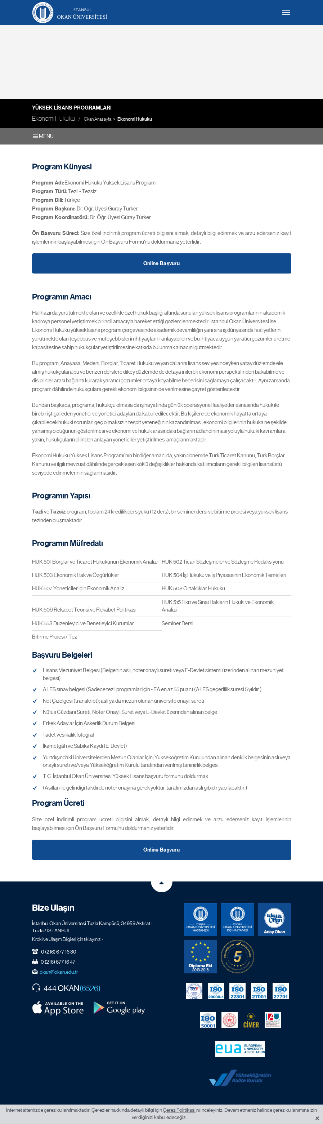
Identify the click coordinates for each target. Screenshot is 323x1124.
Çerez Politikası (179, 1110)
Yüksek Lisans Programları (72, 108)
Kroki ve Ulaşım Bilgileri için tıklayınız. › (67, 935)
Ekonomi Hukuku (134, 119)
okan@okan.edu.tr (59, 967)
